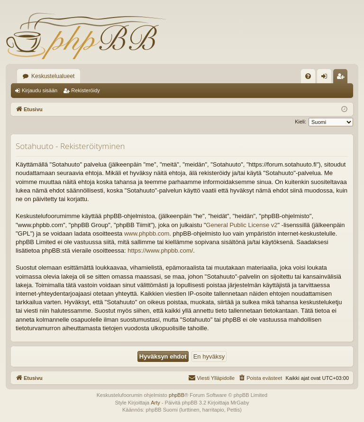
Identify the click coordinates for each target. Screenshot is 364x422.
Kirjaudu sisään (39, 90)
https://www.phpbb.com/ (160, 250)
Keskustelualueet (52, 76)
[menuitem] (308, 76)
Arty (155, 402)
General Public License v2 (242, 225)
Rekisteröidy (85, 90)
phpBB (176, 395)
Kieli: (300, 121)
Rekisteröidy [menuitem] (342, 78)
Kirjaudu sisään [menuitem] (326, 78)
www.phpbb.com (146, 233)
